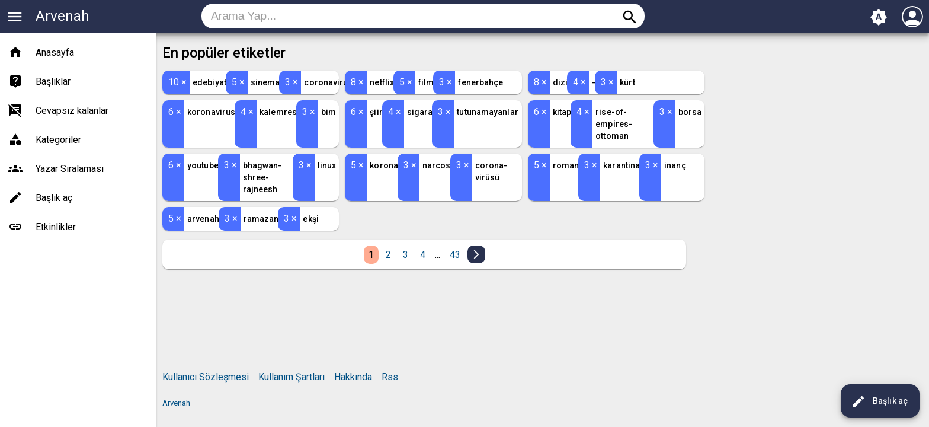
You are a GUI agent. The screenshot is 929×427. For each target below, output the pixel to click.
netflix (382, 82)
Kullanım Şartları (291, 377)
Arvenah (62, 16)
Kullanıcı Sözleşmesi (205, 377)
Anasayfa (55, 52)
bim (328, 112)
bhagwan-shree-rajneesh (262, 177)
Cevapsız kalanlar (72, 110)
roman (566, 165)
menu (15, 17)
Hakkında (353, 377)
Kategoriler (58, 139)
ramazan (261, 219)
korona (384, 165)
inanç (675, 165)
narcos (436, 165)
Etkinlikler (56, 226)
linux (327, 165)
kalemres (278, 112)
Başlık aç (879, 401)
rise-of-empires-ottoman (613, 124)
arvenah (203, 219)
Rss (390, 377)
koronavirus (211, 112)
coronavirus (328, 82)
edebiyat (209, 82)
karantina (621, 165)
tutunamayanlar (487, 112)
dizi (560, 82)
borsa (690, 112)
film (426, 82)
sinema (265, 82)
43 (455, 254)
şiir (376, 112)
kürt (627, 82)
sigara (420, 112)
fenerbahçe (480, 82)
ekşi (310, 219)
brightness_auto (879, 17)
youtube (203, 165)
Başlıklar (53, 81)
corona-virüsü (491, 171)
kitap (562, 112)
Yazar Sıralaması (70, 168)
